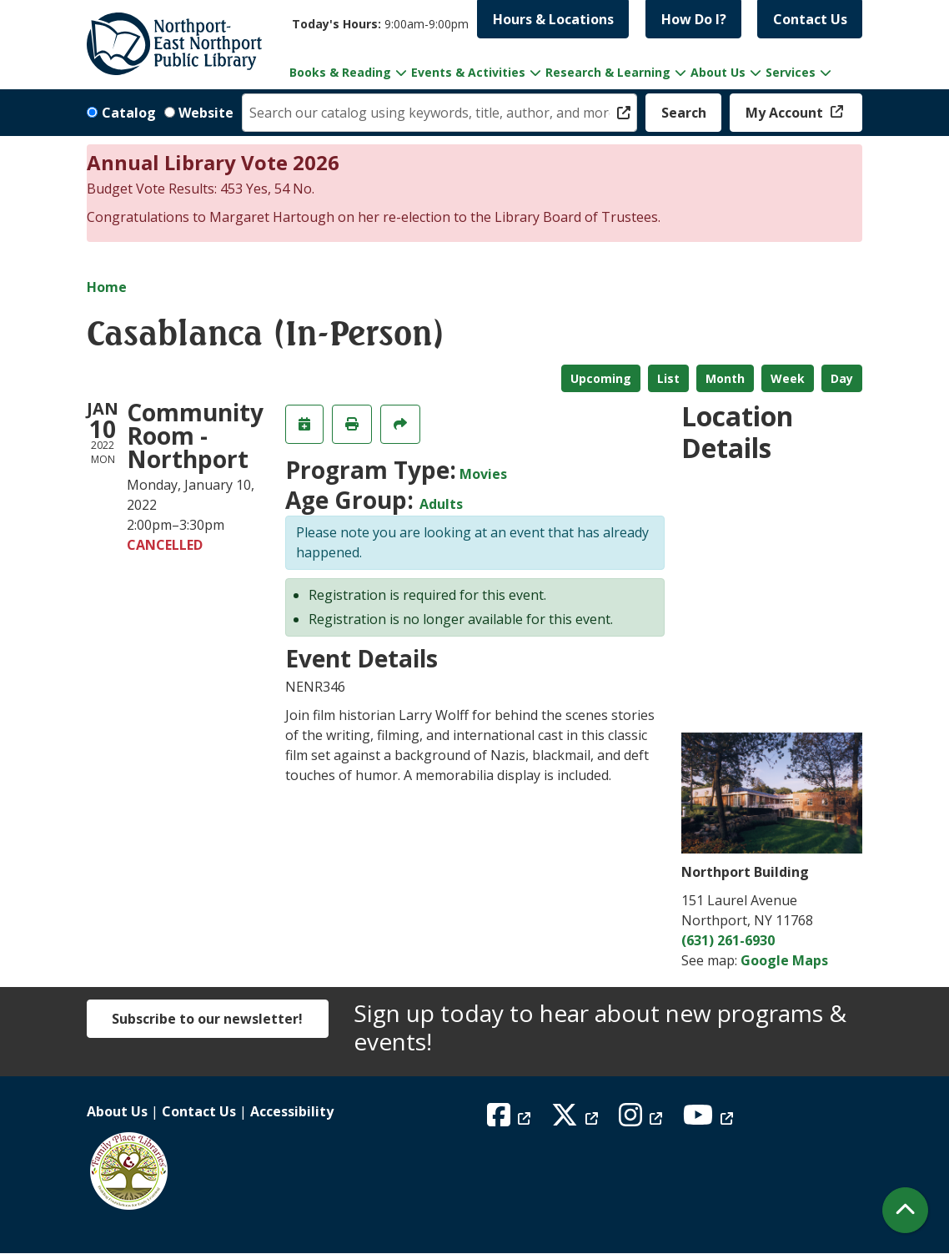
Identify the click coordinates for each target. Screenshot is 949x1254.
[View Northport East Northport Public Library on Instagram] (642, 1119)
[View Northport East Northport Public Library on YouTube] (710, 1119)
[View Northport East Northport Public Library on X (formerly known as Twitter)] (576, 1119)
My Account (786, 112)
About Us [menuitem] (718, 72)
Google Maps (784, 960)
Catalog (129, 112)
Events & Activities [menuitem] (468, 72)
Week (788, 378)
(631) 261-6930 (728, 940)
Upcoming (600, 378)
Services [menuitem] (791, 72)
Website (205, 112)
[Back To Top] (905, 1210)
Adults (441, 504)
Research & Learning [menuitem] (607, 72)
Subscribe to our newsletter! (207, 1019)
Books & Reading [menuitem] (340, 72)
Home (107, 287)
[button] (380, 24)
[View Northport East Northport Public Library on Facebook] (511, 1119)
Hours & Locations (553, 19)
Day (842, 378)
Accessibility (292, 1111)
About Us (117, 1111)
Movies (483, 474)
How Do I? (693, 19)
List (668, 378)
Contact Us (810, 19)
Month (725, 378)
